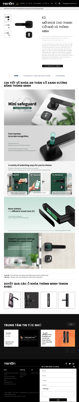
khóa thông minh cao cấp (10, 379)
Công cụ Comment (9, 376)
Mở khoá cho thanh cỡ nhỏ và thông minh (31, 8)
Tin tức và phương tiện (46, 10)
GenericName (8, 396)
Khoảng (22, 3)
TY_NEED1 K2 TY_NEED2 (52, 66)
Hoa (17, 3)
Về (26, 3)
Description (23, 375)
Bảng (21, 376)
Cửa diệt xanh (14, 8)
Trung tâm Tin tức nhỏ (22, 325)
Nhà (5, 8)
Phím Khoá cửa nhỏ (10, 384)
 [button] (73, 351)
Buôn (30, 3)
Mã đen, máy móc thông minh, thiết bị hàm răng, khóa (26, 277)
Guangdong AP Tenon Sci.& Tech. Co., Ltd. (32, 392)
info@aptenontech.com (69, 3)
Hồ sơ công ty (35, 373)
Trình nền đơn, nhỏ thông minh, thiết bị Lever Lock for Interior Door (29, 275)
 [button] (67, 351)
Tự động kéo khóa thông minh (11, 374)
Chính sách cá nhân (19, 396)
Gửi (58, 400)
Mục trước (23, 373)
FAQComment (37, 3)
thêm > (71, 324)
